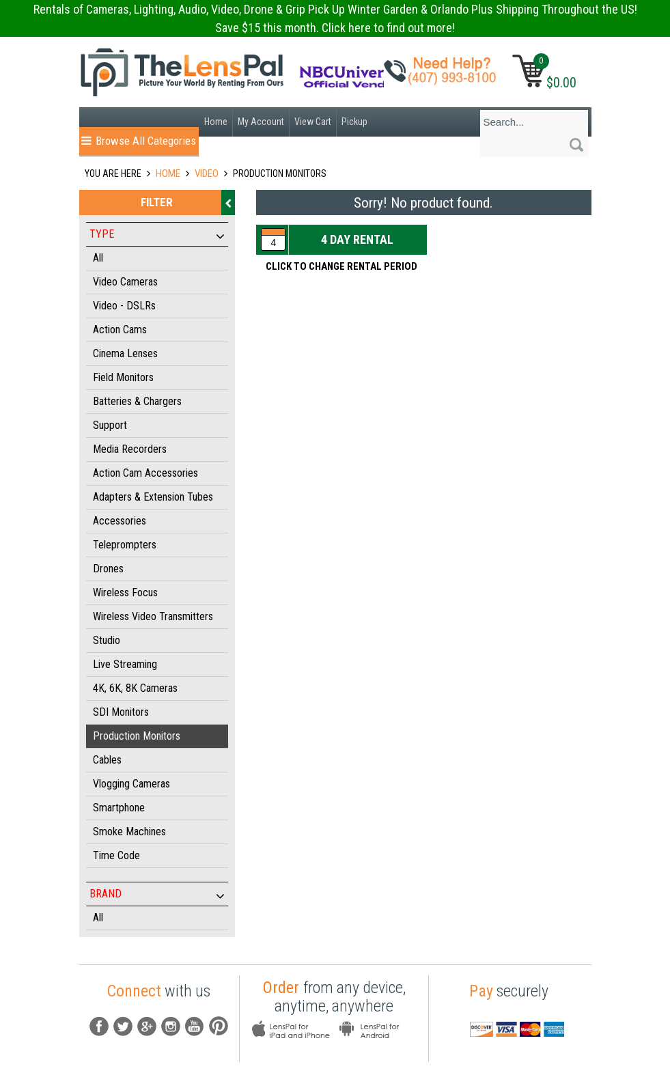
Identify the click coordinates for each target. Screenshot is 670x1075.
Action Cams (120, 329)
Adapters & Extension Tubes (153, 496)
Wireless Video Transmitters (153, 616)
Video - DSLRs (124, 305)
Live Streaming (125, 664)
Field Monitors (123, 377)
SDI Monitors (121, 712)
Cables (107, 759)
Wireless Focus (125, 592)
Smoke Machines (129, 831)
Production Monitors (136, 735)
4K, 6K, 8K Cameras (135, 688)
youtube (194, 1026)
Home (215, 121)
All (98, 257)
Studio (106, 640)
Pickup (354, 121)
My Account (261, 121)
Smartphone (119, 807)
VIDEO (207, 173)
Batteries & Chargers (137, 401)
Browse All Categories (138, 141)
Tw (122, 1026)
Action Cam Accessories (145, 472)
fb (99, 1026)
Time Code (116, 855)
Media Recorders (130, 449)
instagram (170, 1026)
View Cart (312, 121)
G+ (146, 1026)
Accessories (119, 520)
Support (110, 425)
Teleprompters (124, 544)
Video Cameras (125, 281)
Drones (108, 568)
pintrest (218, 1026)
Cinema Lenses (125, 353)
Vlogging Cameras (131, 783)
